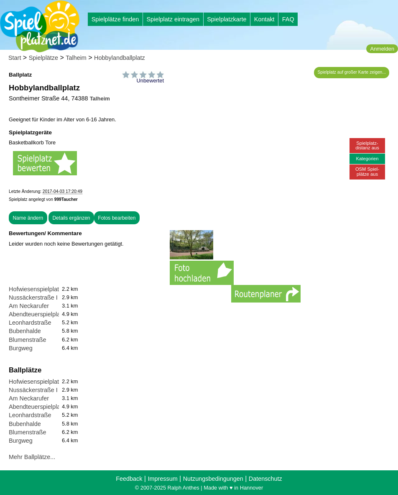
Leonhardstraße (30, 322)
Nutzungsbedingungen (213, 478)
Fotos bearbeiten (116, 218)
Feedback (129, 478)
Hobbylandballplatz (119, 57)
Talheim (76, 57)
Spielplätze (43, 57)
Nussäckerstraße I (33, 297)
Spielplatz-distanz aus (367, 145)
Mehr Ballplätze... (32, 457)
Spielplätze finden (115, 19)
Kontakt (264, 19)
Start (14, 57)
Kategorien (367, 158)
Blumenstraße (27, 339)
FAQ (288, 19)
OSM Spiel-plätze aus (367, 171)
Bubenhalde (25, 331)
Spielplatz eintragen (172, 19)
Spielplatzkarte (226, 19)
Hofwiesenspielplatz (35, 289)
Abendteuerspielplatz (37, 314)
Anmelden (382, 49)
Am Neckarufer (29, 306)
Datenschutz (265, 478)
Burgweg (21, 348)
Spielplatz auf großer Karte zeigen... (352, 72)
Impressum (162, 478)
